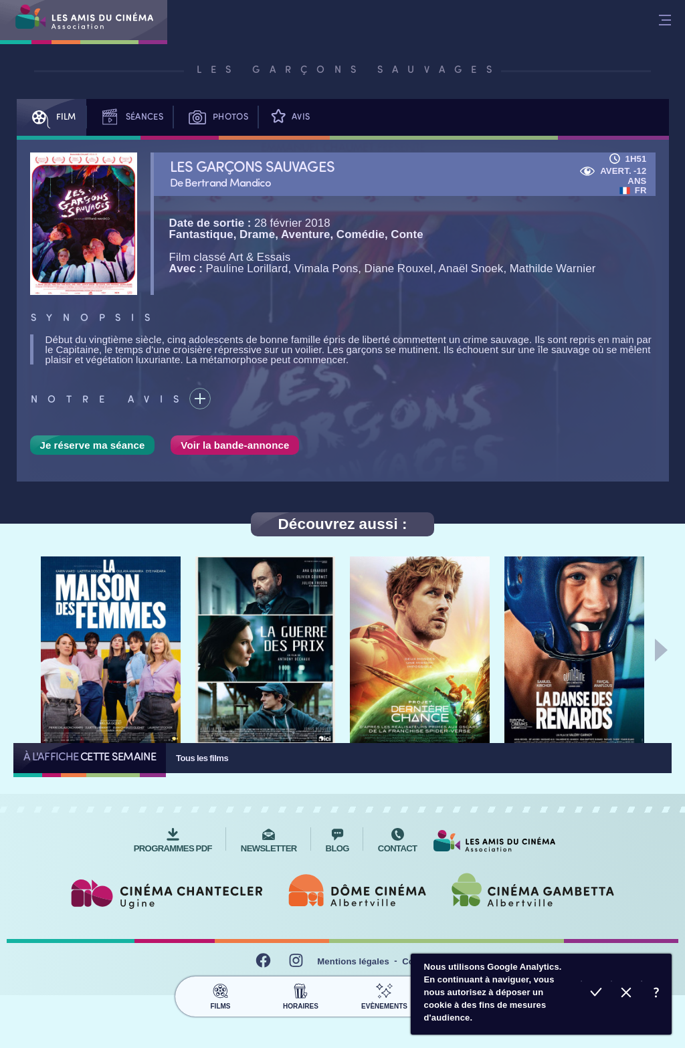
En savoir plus (657, 994)
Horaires (300, 994)
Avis (289, 117)
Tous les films (202, 758)
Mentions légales (353, 961)
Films (220, 994)
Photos (215, 117)
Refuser (626, 994)
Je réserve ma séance (92, 445)
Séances (129, 117)
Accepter (596, 994)
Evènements (384, 994)
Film (51, 117)
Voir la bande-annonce (235, 445)
